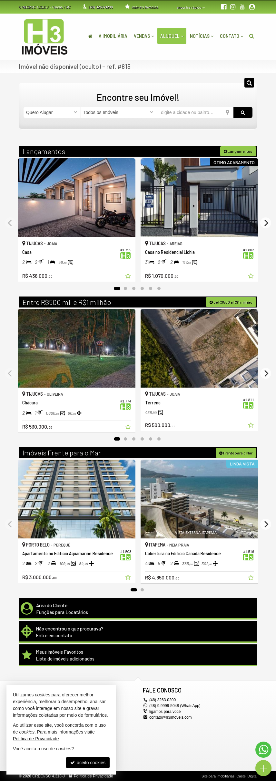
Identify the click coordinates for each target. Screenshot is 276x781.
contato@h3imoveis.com (170, 717)
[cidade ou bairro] (195, 112)
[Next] (265, 222)
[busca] (251, 36)
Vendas (144, 36)
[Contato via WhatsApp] (263, 750)
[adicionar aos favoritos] (128, 276)
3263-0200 (101, 7)
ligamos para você (165, 711)
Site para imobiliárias (218, 776)
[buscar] (242, 112)
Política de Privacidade (93, 776)
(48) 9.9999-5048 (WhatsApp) (175, 705)
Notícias (201, 36)
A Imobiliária (113, 36)
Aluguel (171, 36)
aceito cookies (87, 762)
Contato (231, 36)
